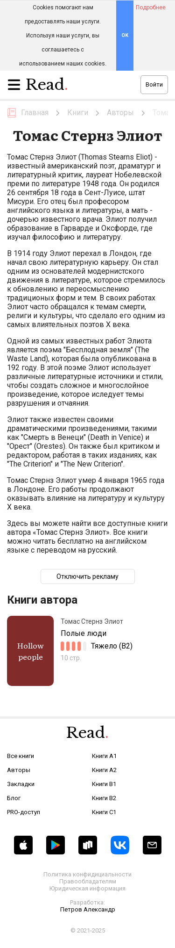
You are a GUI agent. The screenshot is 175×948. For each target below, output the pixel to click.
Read (47, 87)
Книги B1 (104, 784)
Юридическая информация (87, 888)
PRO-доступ (23, 812)
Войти (154, 84)
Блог (14, 798)
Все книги (20, 755)
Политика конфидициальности (87, 874)
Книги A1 (104, 755)
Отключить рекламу (87, 576)
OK (124, 35)
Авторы (18, 769)
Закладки (21, 784)
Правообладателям (87, 881)
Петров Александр (87, 909)
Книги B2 (104, 798)
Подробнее (151, 7)
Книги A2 (104, 769)
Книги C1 (104, 812)
